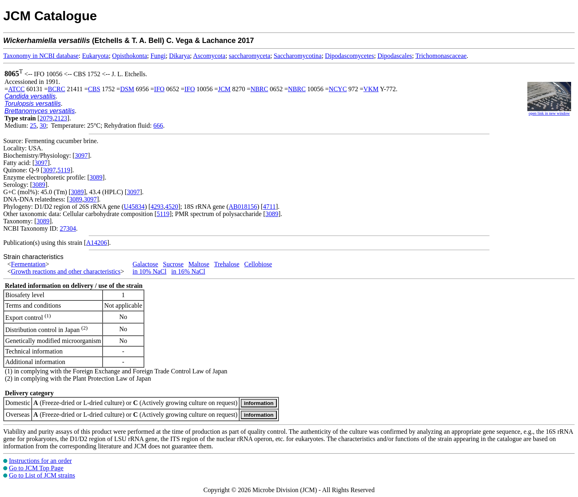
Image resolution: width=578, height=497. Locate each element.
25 (33, 125)
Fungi (157, 55)
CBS (94, 89)
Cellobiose (258, 264)
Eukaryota (95, 55)
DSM (127, 89)
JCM (224, 89)
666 (158, 125)
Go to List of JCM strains (42, 475)
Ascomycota (209, 55)
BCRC (56, 89)
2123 (60, 118)
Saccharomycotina (297, 55)
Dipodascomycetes (349, 55)
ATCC (16, 89)
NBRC (259, 89)
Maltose (199, 264)
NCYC (338, 89)
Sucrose (173, 264)
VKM (371, 89)
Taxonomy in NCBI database (41, 55)
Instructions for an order (40, 460)
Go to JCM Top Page (36, 468)
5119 (64, 170)
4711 (269, 206)
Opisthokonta (129, 55)
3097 (81, 155)
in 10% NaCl (150, 271)
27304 (68, 228)
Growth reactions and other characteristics (65, 271)
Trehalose (227, 264)
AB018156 (243, 206)
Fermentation (28, 264)
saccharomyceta (249, 55)
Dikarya (179, 55)
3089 (96, 177)
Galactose (145, 264)
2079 (46, 118)
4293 (157, 206)
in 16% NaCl (188, 271)
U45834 (134, 206)
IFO (159, 89)
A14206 (96, 242)
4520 (171, 206)
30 (43, 125)
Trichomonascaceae (441, 55)
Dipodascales (394, 55)
